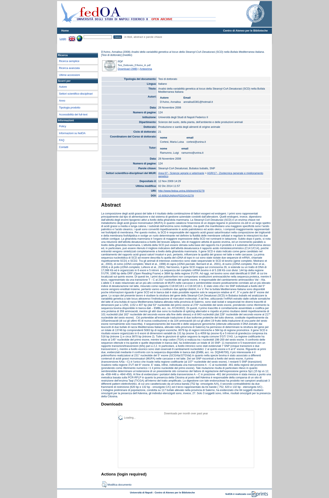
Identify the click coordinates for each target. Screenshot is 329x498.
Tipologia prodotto (69, 107)
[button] (104, 484)
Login (63, 38)
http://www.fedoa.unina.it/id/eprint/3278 (181, 190)
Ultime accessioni (69, 75)
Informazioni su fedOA (72, 133)
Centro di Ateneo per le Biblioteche (245, 30)
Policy (62, 126)
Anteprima (146, 68)
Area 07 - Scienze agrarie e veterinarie (181, 173)
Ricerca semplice (69, 61)
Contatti (63, 147)
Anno (62, 100)
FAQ (61, 140)
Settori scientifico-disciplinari (76, 93)
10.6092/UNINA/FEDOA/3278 (176, 195)
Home (65, 30)
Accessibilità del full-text (73, 114)
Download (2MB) (128, 68)
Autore (63, 86)
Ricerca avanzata (69, 68)
